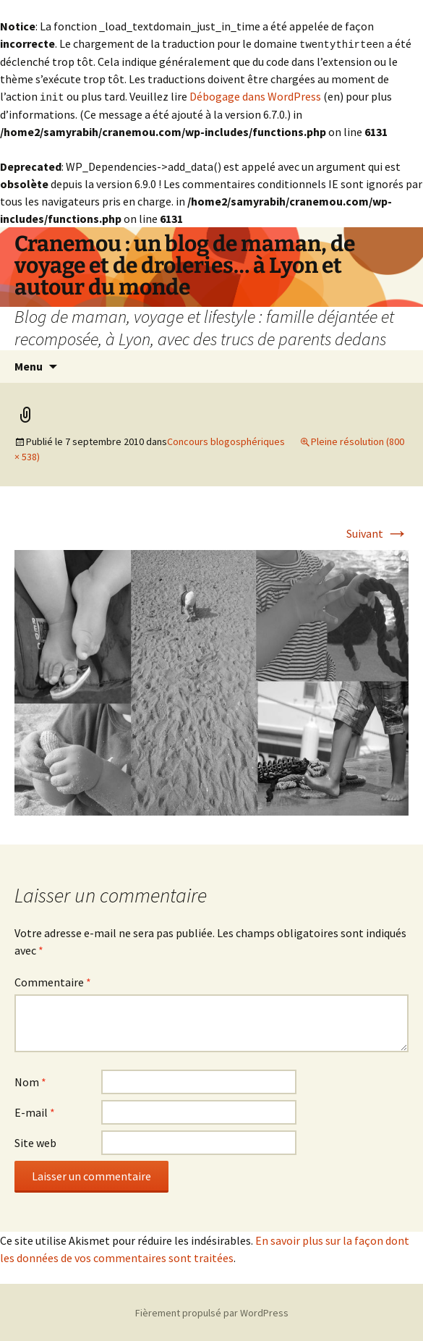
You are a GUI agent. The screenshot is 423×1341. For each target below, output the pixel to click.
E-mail (34, 1111)
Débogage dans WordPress (255, 95)
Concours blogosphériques (226, 440)
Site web (35, 1141)
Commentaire (52, 980)
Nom (30, 1080)
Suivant (377, 532)
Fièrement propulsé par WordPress (212, 1311)
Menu (28, 365)
